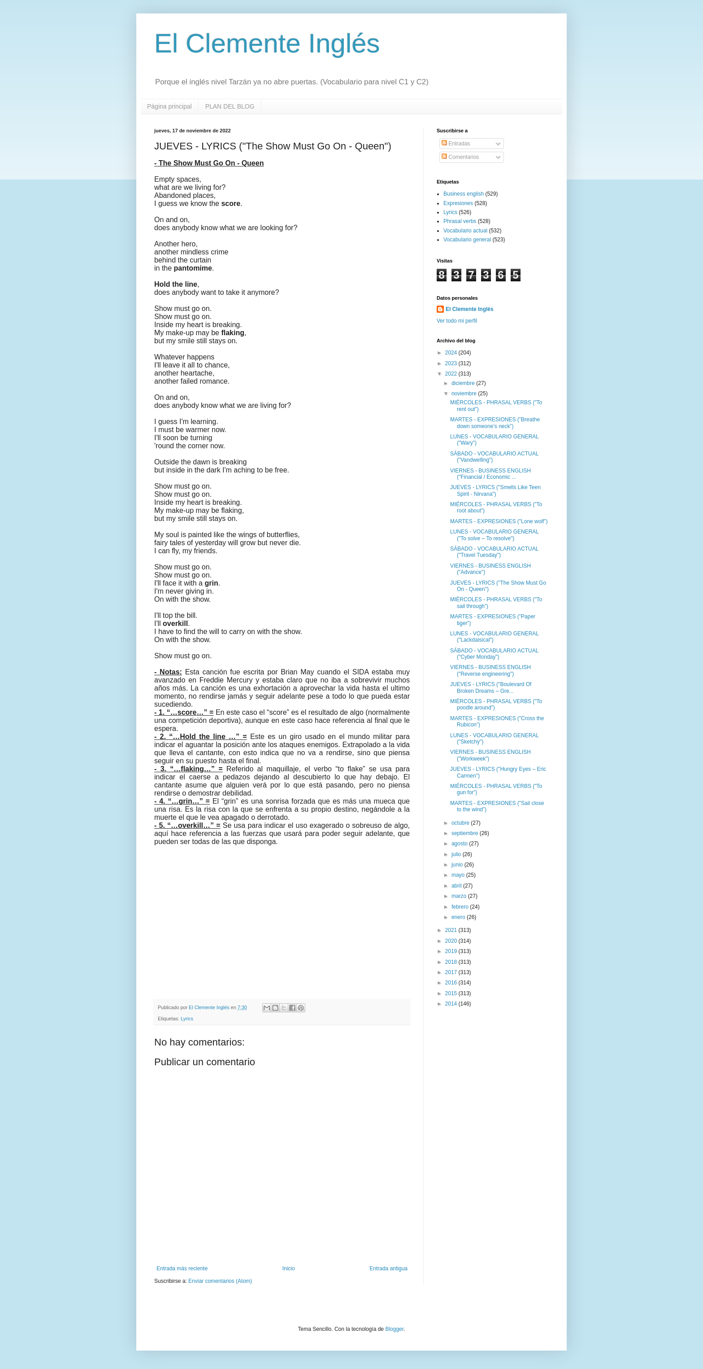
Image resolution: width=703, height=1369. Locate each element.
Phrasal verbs (459, 221)
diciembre (463, 383)
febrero (460, 907)
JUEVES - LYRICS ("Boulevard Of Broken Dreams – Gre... (490, 687)
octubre (461, 823)
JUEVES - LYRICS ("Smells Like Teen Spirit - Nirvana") (495, 490)
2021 (452, 930)
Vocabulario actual (465, 230)
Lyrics (187, 1018)
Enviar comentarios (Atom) (220, 1281)
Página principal (169, 106)
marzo (459, 896)
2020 (452, 941)
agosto (460, 843)
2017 (452, 972)
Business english (463, 194)
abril (457, 886)
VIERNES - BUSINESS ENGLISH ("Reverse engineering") (490, 670)
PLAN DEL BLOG (230, 106)
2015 (452, 993)
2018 (452, 962)
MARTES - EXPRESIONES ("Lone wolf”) (498, 521)
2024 (452, 353)
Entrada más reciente (182, 1268)
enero (459, 917)
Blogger (394, 1329)
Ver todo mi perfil (457, 321)
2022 (452, 374)
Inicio (288, 1268)
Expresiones (458, 203)
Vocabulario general (467, 239)
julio (457, 854)
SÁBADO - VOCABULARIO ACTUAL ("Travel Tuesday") (494, 552)
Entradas (456, 143)
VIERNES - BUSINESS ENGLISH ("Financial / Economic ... (490, 474)
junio (457, 865)
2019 (452, 951)
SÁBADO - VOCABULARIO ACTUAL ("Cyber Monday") (494, 653)
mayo (458, 875)
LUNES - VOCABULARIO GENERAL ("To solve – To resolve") (494, 535)
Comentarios (460, 157)
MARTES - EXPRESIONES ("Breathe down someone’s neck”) (495, 422)
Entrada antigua (388, 1268)
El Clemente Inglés (267, 43)
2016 (452, 983)
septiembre (465, 833)
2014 (452, 1004)
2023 (452, 363)
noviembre (464, 393)
